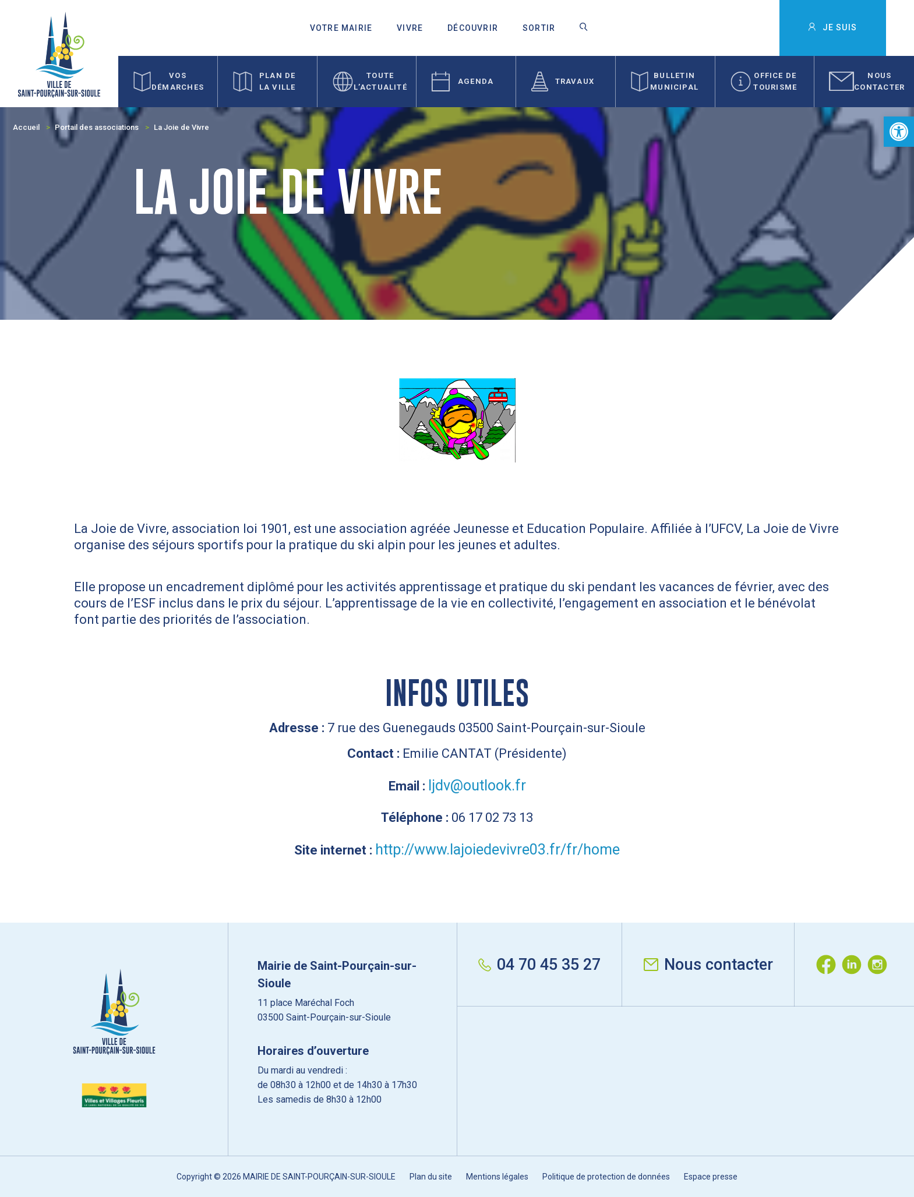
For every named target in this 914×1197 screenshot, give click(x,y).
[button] (899, 131)
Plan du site (431, 1176)
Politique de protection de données (606, 1176)
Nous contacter (708, 964)
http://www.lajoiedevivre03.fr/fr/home (497, 849)
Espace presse (710, 1176)
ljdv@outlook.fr (477, 785)
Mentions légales (497, 1176)
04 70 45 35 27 (539, 964)
